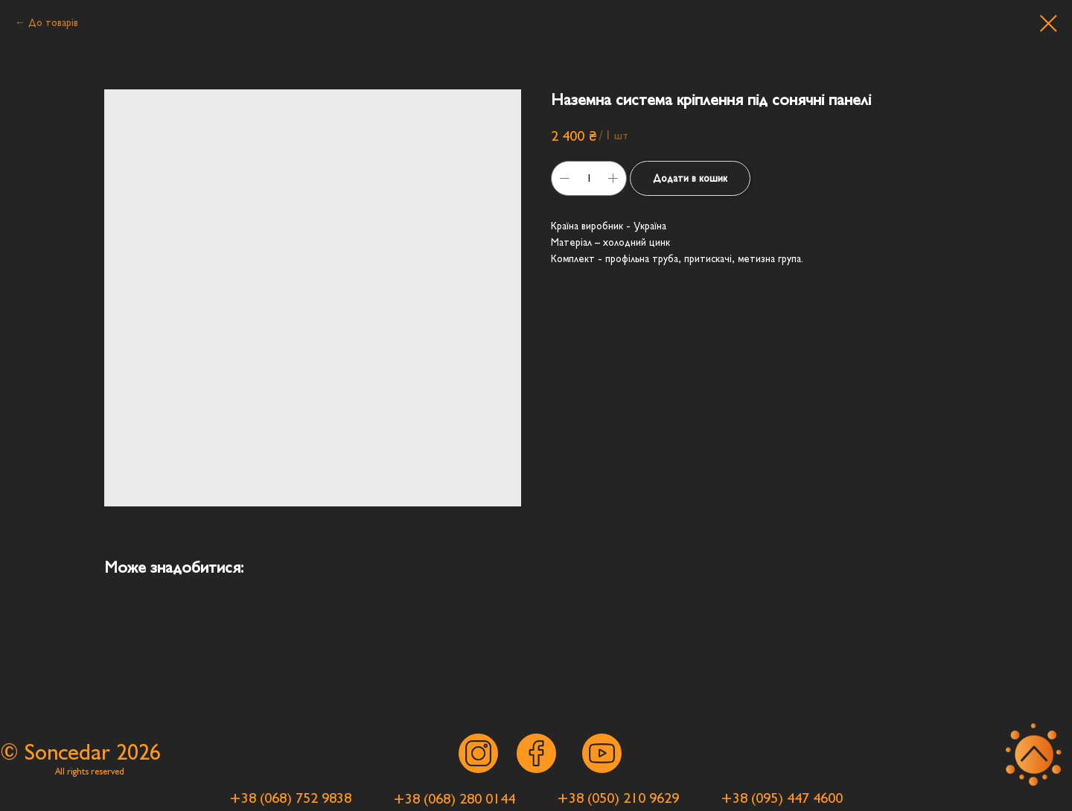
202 (133, 752)
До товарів (53, 22)
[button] (290, 798)
